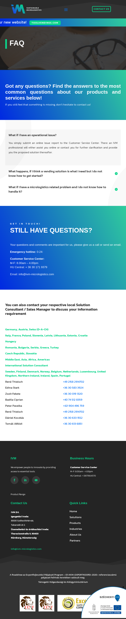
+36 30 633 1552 (73, 418)
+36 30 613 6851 (72, 423)
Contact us (101, 9)
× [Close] (123, 586)
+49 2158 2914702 (73, 382)
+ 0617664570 (89, 475)
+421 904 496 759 (73, 406)
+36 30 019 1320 (73, 394)
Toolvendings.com (21, 23)
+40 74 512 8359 (72, 399)
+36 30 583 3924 (73, 387)
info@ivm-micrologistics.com (26, 549)
